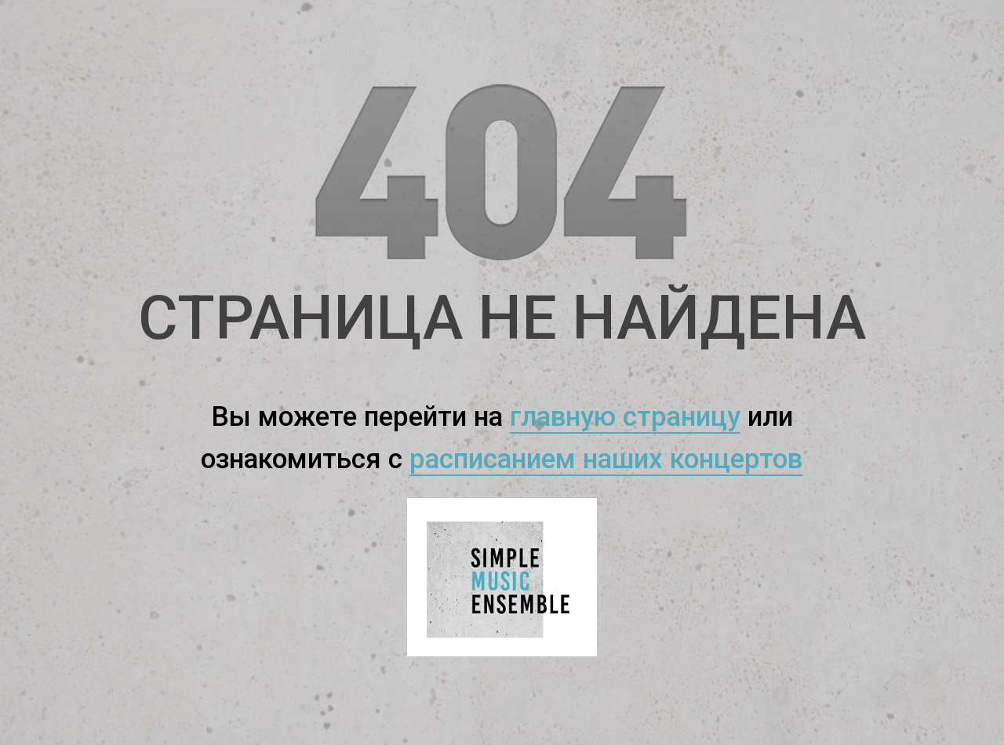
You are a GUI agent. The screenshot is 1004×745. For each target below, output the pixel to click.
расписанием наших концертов (605, 459)
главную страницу (625, 417)
